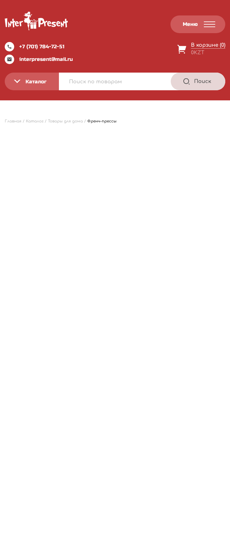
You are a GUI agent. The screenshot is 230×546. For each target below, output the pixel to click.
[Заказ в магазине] (32, 160)
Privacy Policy (135, 539)
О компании (25, 417)
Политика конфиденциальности (191, 392)
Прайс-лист (25, 404)
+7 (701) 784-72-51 (34, 46)
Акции (18, 429)
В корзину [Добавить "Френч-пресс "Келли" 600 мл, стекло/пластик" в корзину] (83, 304)
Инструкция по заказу (105, 417)
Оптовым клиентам (103, 429)
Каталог (88, 404)
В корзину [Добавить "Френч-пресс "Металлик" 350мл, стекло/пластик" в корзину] (198, 304)
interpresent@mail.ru (39, 59)
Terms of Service (169, 539)
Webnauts (121, 526)
